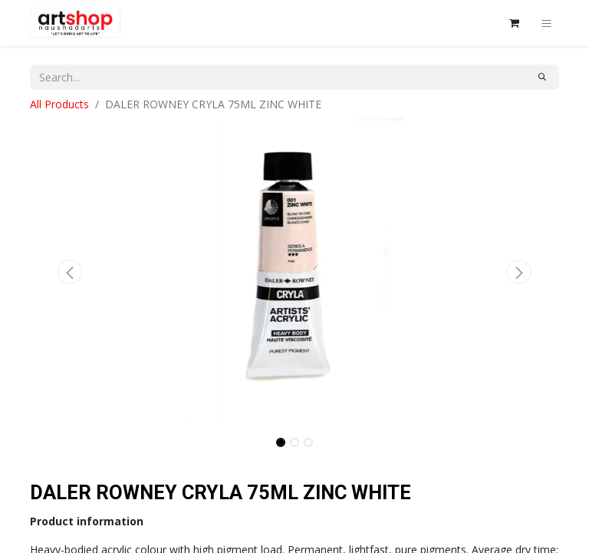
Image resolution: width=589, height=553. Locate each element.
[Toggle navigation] (546, 23)
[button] (70, 271)
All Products (59, 104)
